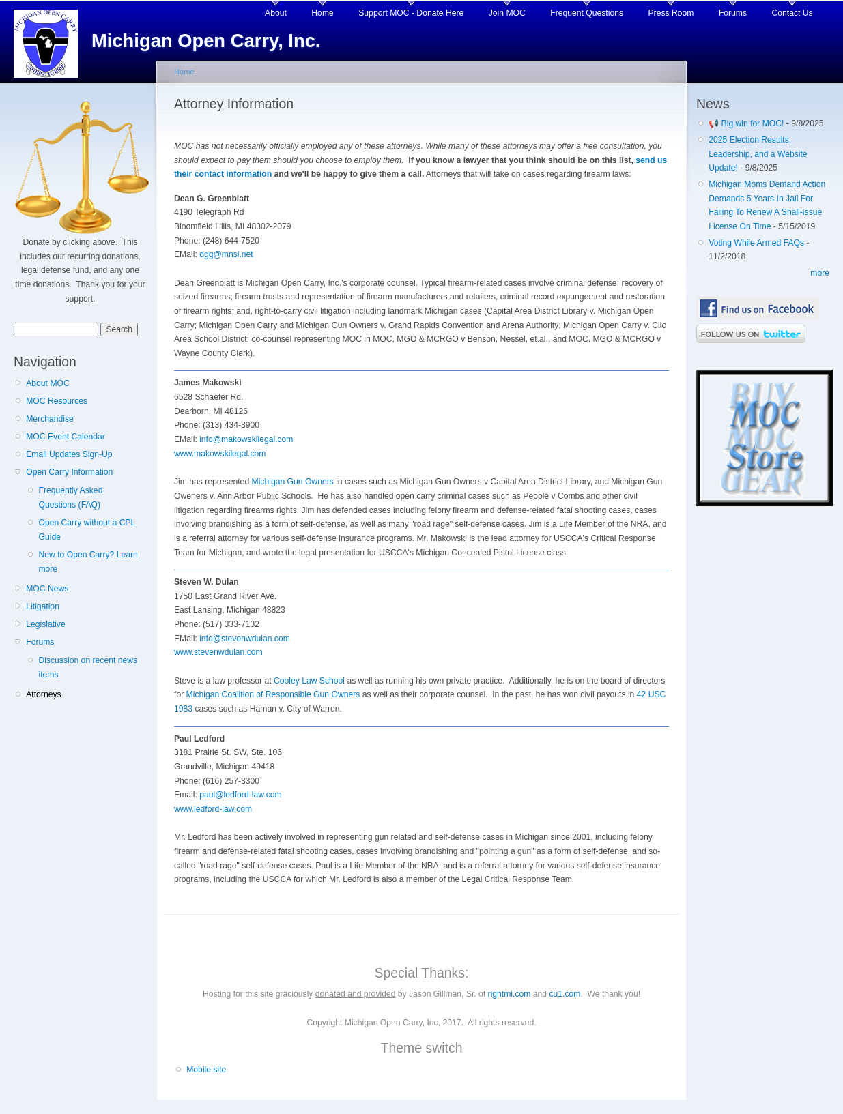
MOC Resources (56, 401)
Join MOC (507, 13)
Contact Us (792, 13)
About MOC (48, 383)
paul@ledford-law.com (240, 795)
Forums (733, 13)
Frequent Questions (586, 13)
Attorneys (43, 694)
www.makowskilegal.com (220, 453)
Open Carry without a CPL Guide (86, 530)
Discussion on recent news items (87, 667)
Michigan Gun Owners (293, 481)
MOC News (47, 588)
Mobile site (206, 1069)
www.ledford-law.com (213, 809)
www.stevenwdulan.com (218, 652)
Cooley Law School (309, 681)
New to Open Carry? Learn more (87, 562)
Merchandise (50, 419)
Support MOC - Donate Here (410, 13)
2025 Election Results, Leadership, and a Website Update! (758, 154)
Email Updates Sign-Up (69, 454)
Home (322, 13)
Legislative (45, 624)
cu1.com (564, 994)
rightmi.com (509, 994)
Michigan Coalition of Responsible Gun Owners (273, 694)
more (819, 273)
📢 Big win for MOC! (747, 123)
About (276, 13)
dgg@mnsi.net (226, 254)
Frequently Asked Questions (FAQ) (70, 498)
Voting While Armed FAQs (756, 243)
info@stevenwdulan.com (244, 638)
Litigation (42, 606)
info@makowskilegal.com (246, 439)
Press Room (671, 13)
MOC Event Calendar (65, 436)
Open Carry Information (69, 472)
